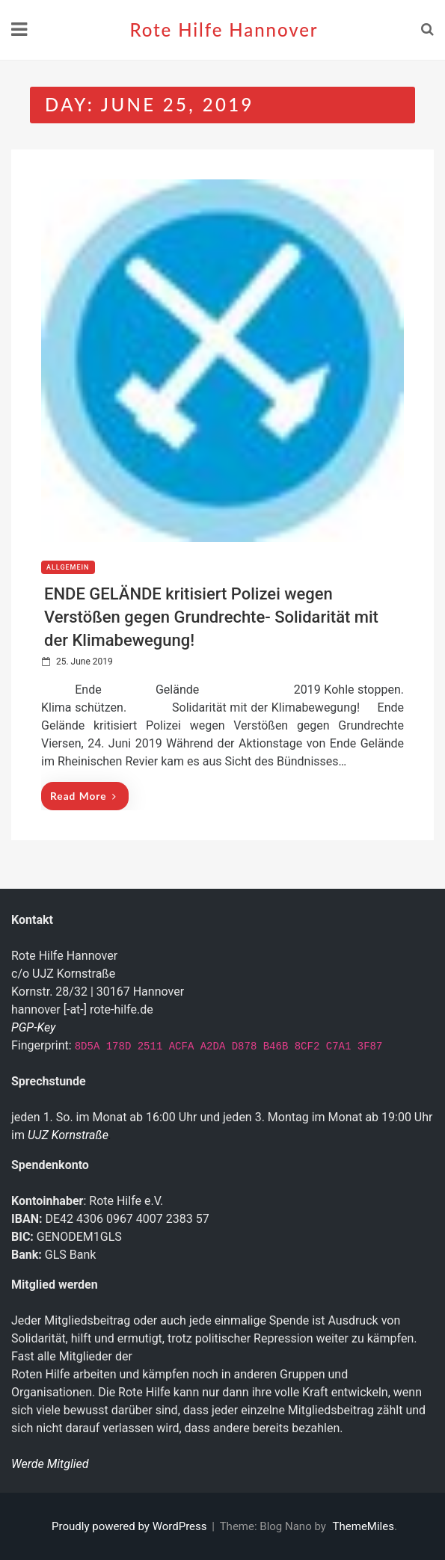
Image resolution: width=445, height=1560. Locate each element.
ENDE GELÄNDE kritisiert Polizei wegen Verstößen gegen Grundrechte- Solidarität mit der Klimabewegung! (211, 617)
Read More (83, 795)
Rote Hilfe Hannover (223, 29)
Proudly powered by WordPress (130, 1526)
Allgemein (68, 567)
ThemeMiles (363, 1526)
